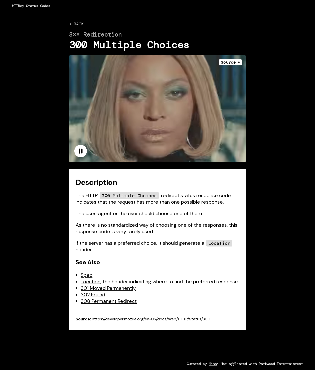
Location (90, 281)
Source (228, 62)
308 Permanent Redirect (109, 301)
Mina (213, 364)
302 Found (93, 294)
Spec (86, 275)
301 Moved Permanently (108, 288)
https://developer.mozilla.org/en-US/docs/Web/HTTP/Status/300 (151, 319)
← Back (76, 24)
